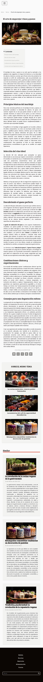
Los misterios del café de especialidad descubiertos (21, 414)
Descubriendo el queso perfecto (11, 60)
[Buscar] (21, 673)
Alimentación (20, 664)
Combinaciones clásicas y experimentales (13, 63)
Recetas (20, 658)
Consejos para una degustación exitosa (13, 66)
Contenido (8, 52)
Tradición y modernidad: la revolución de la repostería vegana (21, 605)
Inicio (2, 12)
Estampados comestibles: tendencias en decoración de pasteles (21, 438)
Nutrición (20, 661)
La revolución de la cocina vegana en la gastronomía (20, 477)
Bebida (20, 655)
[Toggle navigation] (4, 3)
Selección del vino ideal (9, 57)
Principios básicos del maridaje (11, 54)
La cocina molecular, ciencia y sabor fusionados (21, 390)
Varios (7, 12)
